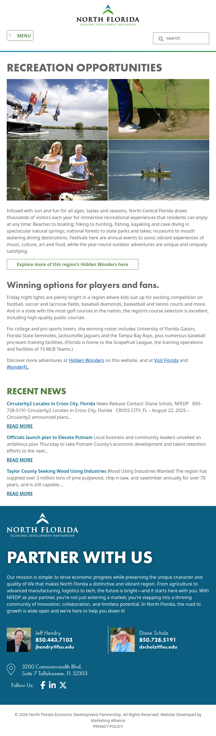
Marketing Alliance (108, 720)
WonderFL (17, 367)
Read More (20, 426)
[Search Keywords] (185, 38)
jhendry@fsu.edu (54, 646)
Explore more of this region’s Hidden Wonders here (72, 264)
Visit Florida (166, 360)
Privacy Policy (108, 726)
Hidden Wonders (86, 360)
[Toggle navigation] (20, 35)
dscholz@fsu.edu (158, 646)
